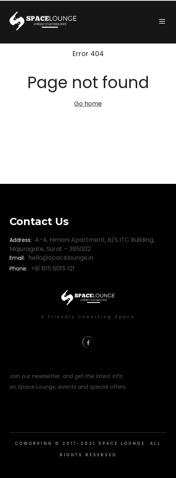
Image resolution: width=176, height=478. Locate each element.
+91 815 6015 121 (53, 268)
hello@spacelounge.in (61, 257)
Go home (88, 103)
